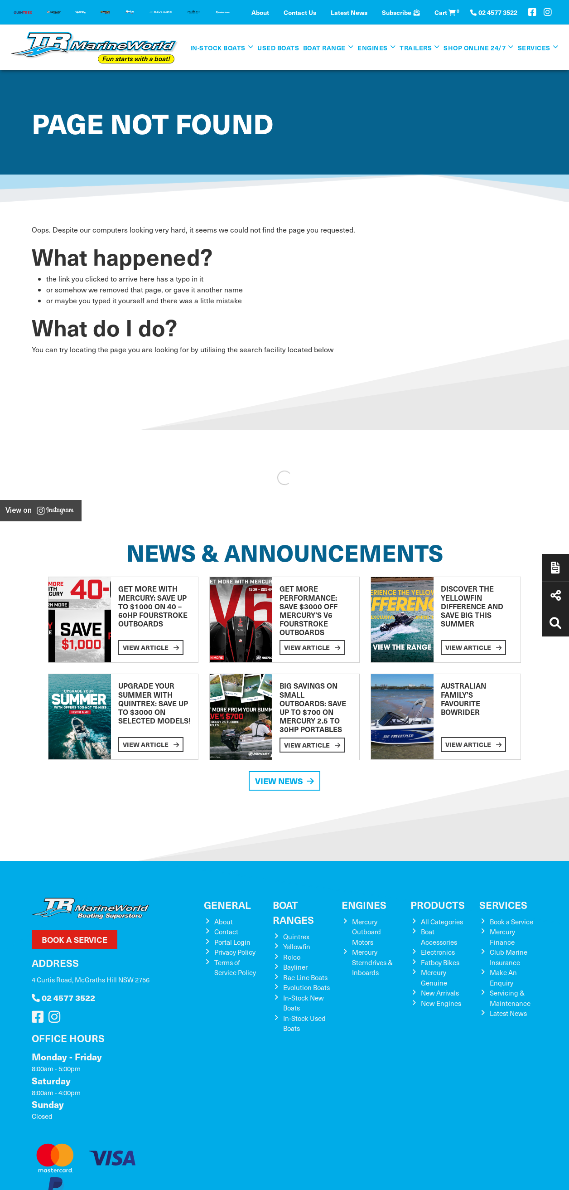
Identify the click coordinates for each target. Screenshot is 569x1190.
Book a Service (74, 939)
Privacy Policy (235, 952)
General (227, 905)
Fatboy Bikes (440, 962)
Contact (226, 931)
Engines (372, 47)
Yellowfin (296, 946)
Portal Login (232, 942)
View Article (151, 647)
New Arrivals (440, 992)
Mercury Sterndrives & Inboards (372, 962)
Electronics (438, 952)
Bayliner (295, 966)
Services (534, 47)
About (260, 12)
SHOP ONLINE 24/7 (475, 47)
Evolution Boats (306, 987)
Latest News (349, 12)
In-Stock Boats (218, 47)
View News (284, 781)
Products (437, 905)
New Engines (441, 1003)
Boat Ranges (293, 912)
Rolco (291, 957)
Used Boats (278, 47)
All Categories (442, 921)
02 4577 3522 (63, 997)
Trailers (416, 47)
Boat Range (324, 47)
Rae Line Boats (305, 977)
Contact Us (300, 12)
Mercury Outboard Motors (366, 932)
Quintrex (296, 936)
